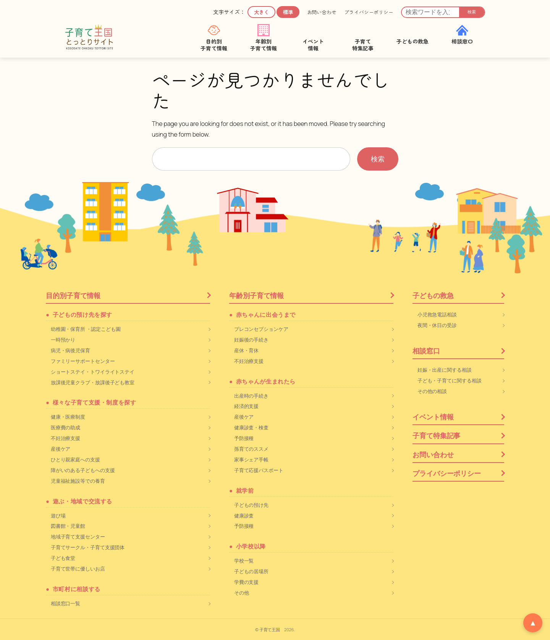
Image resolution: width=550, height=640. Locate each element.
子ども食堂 (63, 558)
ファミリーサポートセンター (83, 361)
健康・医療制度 (68, 416)
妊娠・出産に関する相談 (444, 369)
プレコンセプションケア (261, 329)
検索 (471, 12)
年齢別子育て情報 (256, 295)
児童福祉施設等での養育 (78, 480)
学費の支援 (246, 582)
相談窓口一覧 (65, 603)
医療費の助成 (65, 427)
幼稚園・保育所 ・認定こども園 (86, 329)
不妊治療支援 (65, 438)
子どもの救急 (432, 295)
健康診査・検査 (251, 427)
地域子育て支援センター (78, 536)
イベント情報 (432, 416)
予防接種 (244, 438)
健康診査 (244, 515)
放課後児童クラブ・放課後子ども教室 (92, 382)
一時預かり (63, 339)
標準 (288, 12)
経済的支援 (246, 406)
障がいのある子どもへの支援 (83, 470)
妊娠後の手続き (251, 339)
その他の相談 (432, 391)
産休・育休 (246, 350)
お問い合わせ (321, 12)
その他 (241, 592)
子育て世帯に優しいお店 (78, 568)
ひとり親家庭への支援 (75, 459)
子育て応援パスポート (258, 470)
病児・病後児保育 (70, 350)
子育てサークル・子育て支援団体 (88, 547)
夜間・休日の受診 (437, 325)
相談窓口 (426, 350)
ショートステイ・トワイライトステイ (92, 371)
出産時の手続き (251, 395)
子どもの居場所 (251, 571)
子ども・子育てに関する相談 (449, 380)
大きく (261, 12)
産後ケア (61, 448)
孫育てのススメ (251, 448)
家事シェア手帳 (251, 459)
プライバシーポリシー (368, 12)
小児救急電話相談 (437, 314)
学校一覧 (244, 560)
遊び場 (58, 515)
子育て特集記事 (436, 435)
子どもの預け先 (251, 504)
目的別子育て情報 (73, 295)
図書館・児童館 (68, 525)
